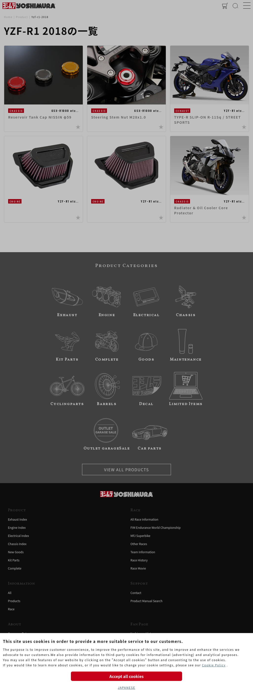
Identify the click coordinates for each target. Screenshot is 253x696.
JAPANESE (126, 687)
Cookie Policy (214, 665)
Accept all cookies (126, 676)
